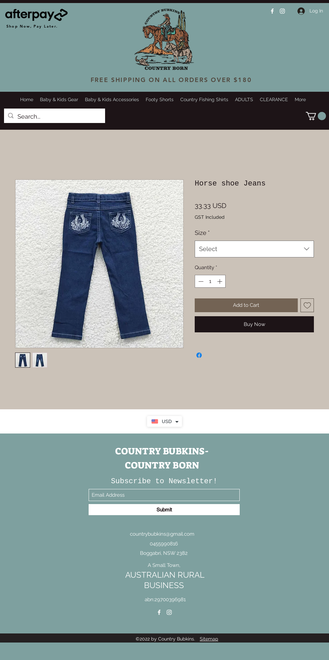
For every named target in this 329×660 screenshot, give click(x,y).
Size (202, 232)
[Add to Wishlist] (307, 305)
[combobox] (254, 249)
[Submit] (164, 509)
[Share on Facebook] (199, 355)
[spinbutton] (210, 281)
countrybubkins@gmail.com (162, 534)
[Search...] (54, 117)
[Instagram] (282, 11)
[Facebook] (272, 11)
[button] (316, 116)
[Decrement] (200, 281)
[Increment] (220, 281)
